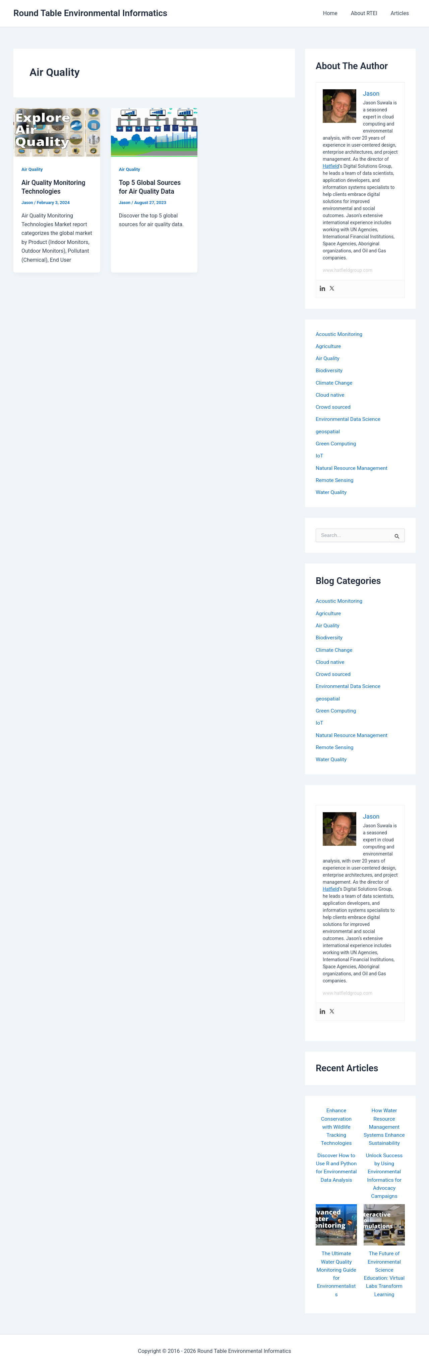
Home (337, 13)
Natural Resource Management (353, 466)
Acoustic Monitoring (340, 334)
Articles (401, 13)
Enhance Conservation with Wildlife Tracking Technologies (336, 1123)
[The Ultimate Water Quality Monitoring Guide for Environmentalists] (336, 1229)
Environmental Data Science (349, 418)
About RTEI (368, 13)
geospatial (328, 430)
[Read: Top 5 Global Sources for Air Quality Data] (154, 132)
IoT (319, 454)
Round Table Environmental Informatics (90, 13)
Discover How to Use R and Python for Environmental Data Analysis (336, 1176)
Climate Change (335, 382)
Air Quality (32, 169)
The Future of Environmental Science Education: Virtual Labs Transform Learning (384, 1281)
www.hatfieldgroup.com (347, 270)
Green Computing (336, 442)
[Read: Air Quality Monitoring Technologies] (56, 132)
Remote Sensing (335, 479)
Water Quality (332, 491)
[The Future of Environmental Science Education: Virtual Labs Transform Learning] (384, 1229)
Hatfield (331, 166)
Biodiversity (329, 370)
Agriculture (329, 346)
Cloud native (330, 394)
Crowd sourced (334, 406)
